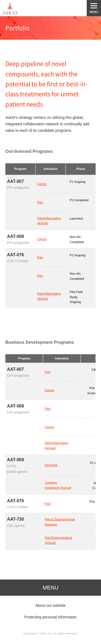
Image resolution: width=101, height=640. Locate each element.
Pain (40, 202)
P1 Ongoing (77, 181)
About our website (50, 605)
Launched (76, 218)
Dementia (51, 465)
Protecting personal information (51, 617)
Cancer (42, 184)
